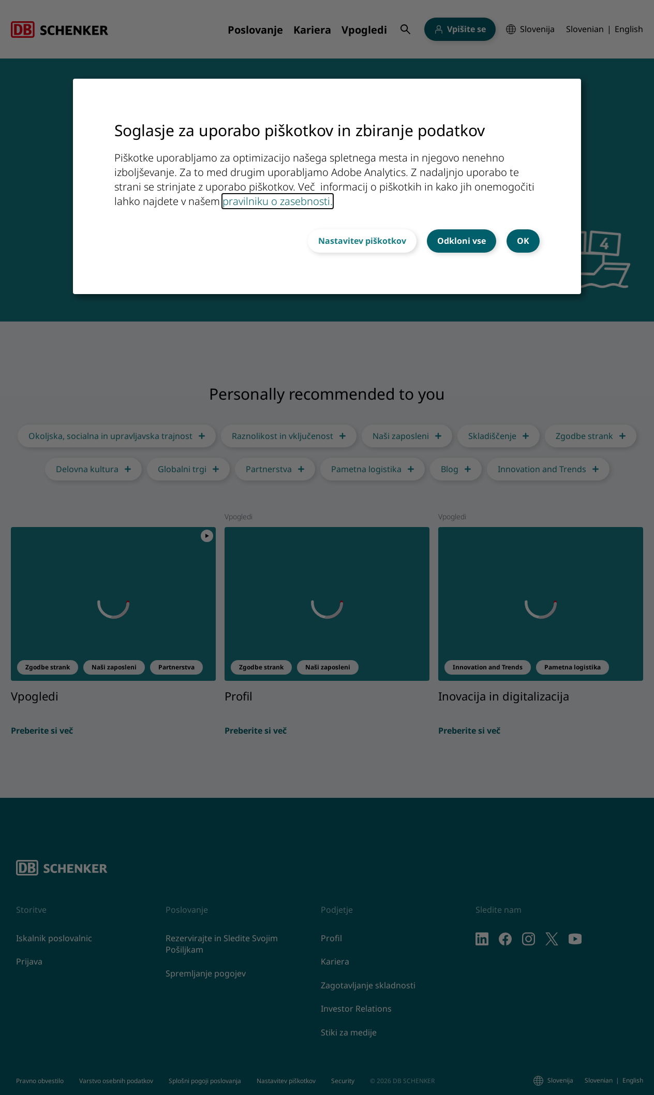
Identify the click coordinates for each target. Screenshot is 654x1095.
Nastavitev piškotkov (362, 240)
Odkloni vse (461, 240)
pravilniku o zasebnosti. (277, 201)
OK (523, 240)
